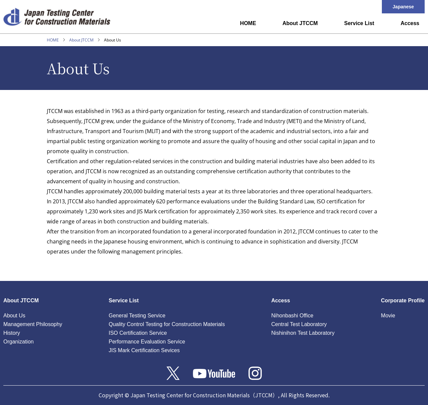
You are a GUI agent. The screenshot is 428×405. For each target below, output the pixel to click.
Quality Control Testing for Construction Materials (167, 324)
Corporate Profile (403, 300)
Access (410, 23)
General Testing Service (137, 315)
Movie (388, 315)
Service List (359, 23)
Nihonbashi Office (292, 315)
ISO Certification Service (138, 333)
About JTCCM (300, 23)
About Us (14, 315)
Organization (18, 341)
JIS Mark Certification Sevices (144, 350)
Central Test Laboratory (299, 324)
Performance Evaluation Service (147, 341)
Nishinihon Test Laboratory (302, 333)
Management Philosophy (32, 324)
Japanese (403, 6)
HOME (248, 23)
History (11, 333)
